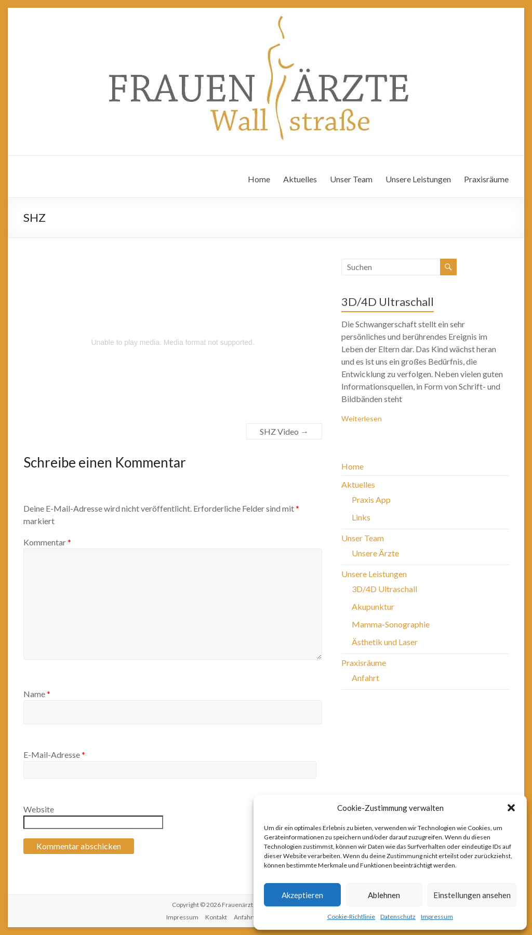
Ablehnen (384, 895)
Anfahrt (365, 678)
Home (259, 179)
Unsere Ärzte (375, 553)
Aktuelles (300, 179)
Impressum (437, 916)
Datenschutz (398, 916)
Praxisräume (486, 179)
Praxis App (371, 499)
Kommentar (47, 542)
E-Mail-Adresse (54, 754)
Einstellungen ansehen (472, 895)
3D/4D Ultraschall (387, 302)
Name (36, 694)
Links (361, 517)
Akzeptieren (302, 895)
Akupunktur (373, 606)
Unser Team (351, 179)
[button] (511, 808)
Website (38, 809)
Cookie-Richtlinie (351, 916)
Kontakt (216, 917)
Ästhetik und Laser (385, 642)
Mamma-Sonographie (391, 624)
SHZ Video (284, 431)
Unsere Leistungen (418, 179)
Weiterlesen (361, 418)
